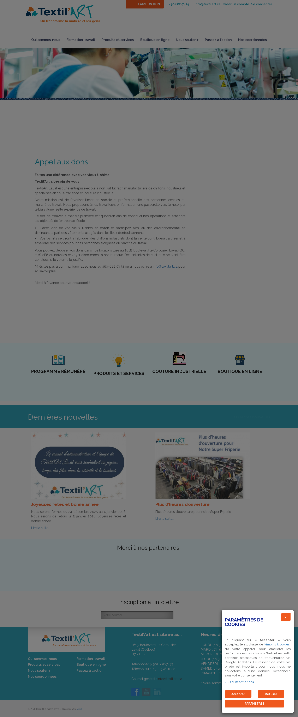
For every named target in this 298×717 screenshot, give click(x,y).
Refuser (271, 694)
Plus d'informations (239, 682)
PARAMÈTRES (254, 703)
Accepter (238, 694)
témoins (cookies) (277, 644)
